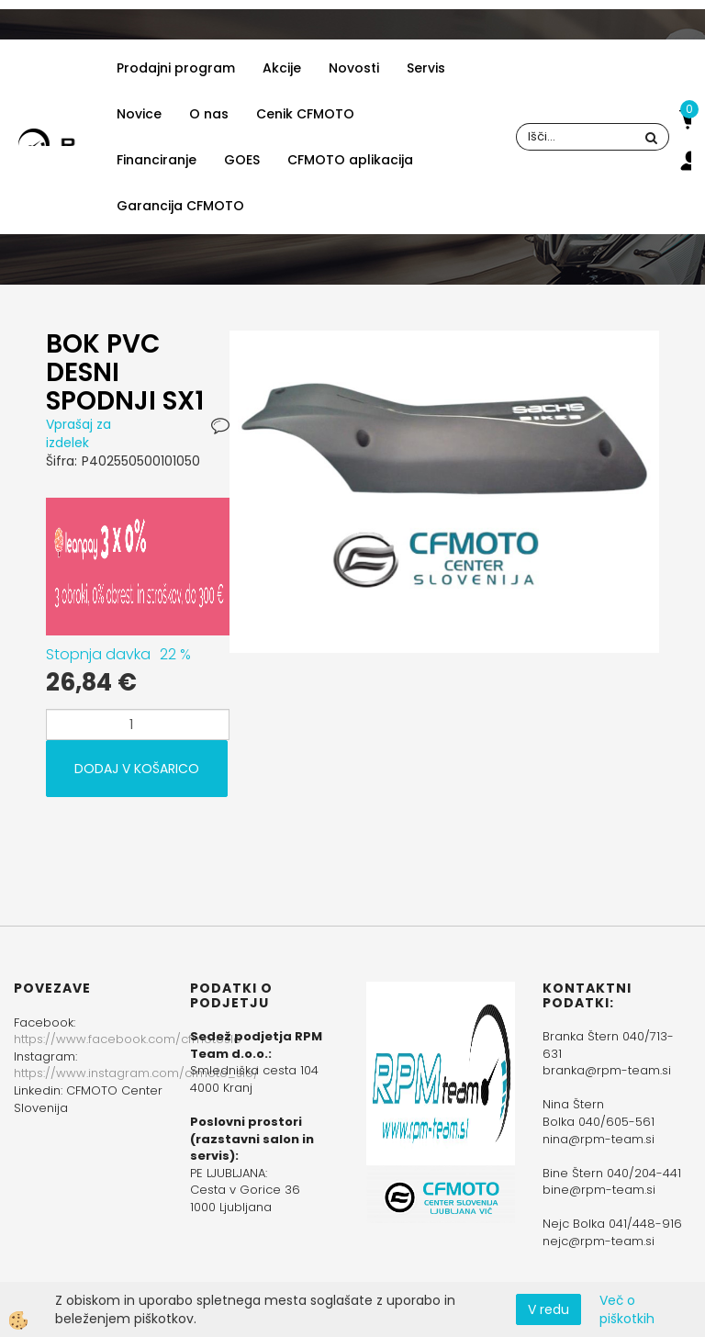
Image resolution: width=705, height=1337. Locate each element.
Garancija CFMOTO (180, 206)
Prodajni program (176, 68)
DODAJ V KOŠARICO (136, 768)
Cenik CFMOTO (305, 114)
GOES (242, 160)
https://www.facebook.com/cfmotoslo (127, 1039)
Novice (139, 114)
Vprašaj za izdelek (78, 433)
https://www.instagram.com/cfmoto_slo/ (136, 1073)
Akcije (282, 68)
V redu (548, 1309)
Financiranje (156, 160)
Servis (426, 68)
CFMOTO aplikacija (350, 160)
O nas (209, 114)
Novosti (354, 68)
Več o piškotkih (627, 1309)
